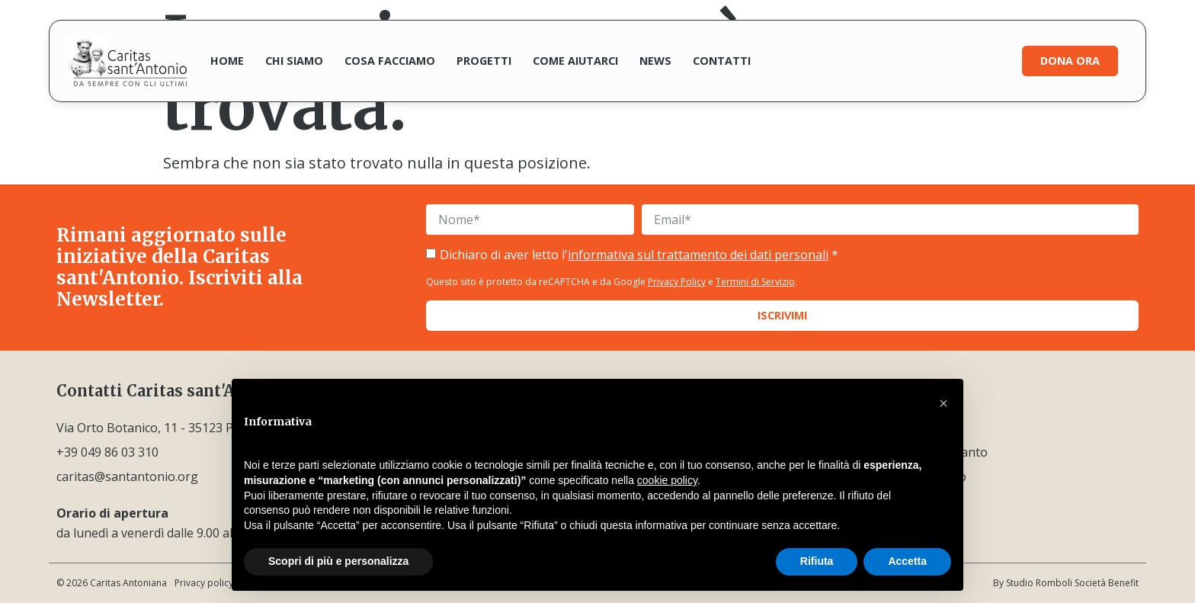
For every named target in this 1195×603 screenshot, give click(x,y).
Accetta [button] (907, 561)
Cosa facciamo (389, 60)
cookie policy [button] (667, 480)
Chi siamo (294, 60)
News (655, 60)
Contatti (722, 60)
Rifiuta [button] (817, 561)
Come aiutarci (575, 60)
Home (227, 60)
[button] (943, 403)
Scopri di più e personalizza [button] (338, 561)
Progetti (484, 60)
